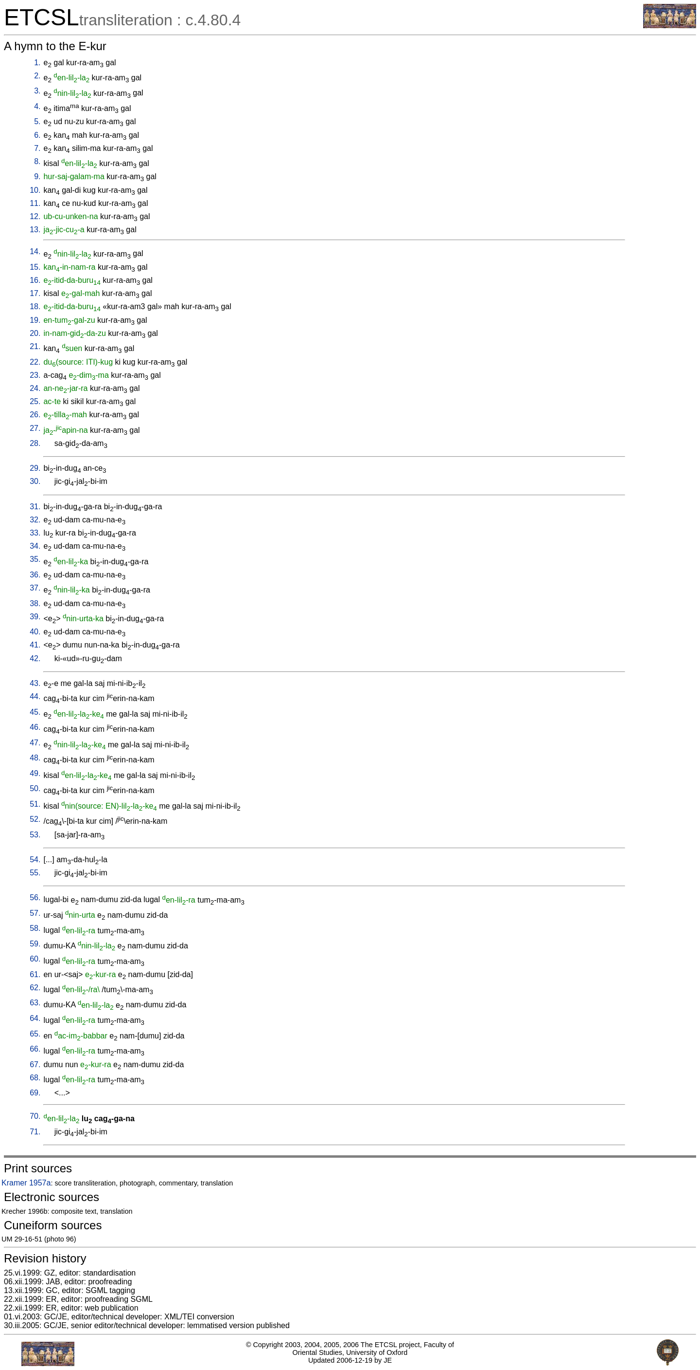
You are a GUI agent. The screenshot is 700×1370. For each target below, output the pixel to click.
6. (37, 135)
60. (35, 959)
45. (35, 712)
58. (35, 928)
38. (35, 603)
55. (35, 873)
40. (35, 632)
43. (35, 683)
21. (35, 346)
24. (35, 388)
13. (35, 229)
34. (35, 546)
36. (35, 575)
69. (35, 1093)
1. (37, 62)
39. (35, 616)
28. (35, 443)
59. (35, 944)
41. (35, 645)
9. (37, 176)
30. (35, 481)
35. (35, 559)
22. (35, 362)
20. (35, 333)
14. (35, 251)
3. (37, 91)
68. (35, 1078)
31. (35, 506)
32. (35, 520)
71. (35, 1132)
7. (37, 148)
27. (35, 428)
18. (35, 306)
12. (35, 216)
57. (35, 913)
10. (35, 190)
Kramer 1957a (26, 1183)
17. (35, 293)
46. (35, 727)
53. (35, 835)
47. (35, 743)
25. (35, 401)
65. (35, 1034)
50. (35, 788)
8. (37, 161)
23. (35, 375)
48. (35, 758)
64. (35, 1018)
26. (35, 414)
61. (35, 974)
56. (35, 897)
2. (37, 76)
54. (35, 859)
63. (35, 1003)
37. (35, 588)
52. (35, 819)
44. (35, 696)
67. (35, 1064)
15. (35, 267)
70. (35, 1116)
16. (35, 280)
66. (35, 1049)
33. (35, 533)
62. (35, 987)
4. (37, 106)
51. (35, 804)
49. (35, 773)
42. (35, 658)
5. (37, 121)
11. (35, 203)
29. (35, 468)
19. (35, 320)
